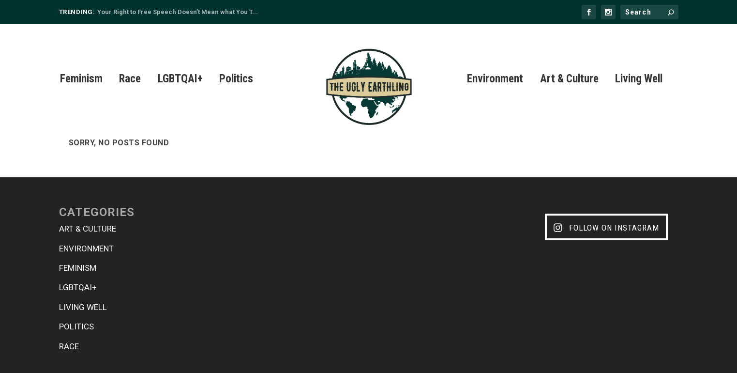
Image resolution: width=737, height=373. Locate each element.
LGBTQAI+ (180, 68)
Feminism (81, 68)
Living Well (638, 68)
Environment (495, 68)
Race (130, 68)
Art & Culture (569, 68)
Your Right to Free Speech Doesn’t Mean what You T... (177, 12)
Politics (236, 68)
